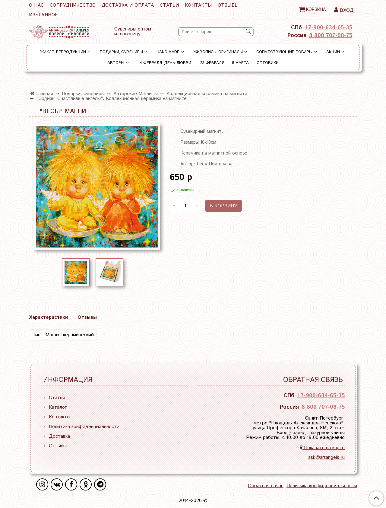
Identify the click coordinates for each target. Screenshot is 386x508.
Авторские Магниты (135, 93)
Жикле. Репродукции (63, 52)
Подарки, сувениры (121, 52)
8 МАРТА (240, 63)
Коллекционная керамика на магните (206, 93)
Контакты (198, 5)
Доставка (59, 436)
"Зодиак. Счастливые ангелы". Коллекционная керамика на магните (111, 98)
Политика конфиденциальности (84, 426)
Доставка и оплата (128, 5)
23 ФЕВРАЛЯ (212, 63)
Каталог (58, 407)
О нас (36, 5)
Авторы (115, 63)
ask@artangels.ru (326, 457)
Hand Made (168, 52)
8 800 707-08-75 (330, 36)
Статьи (169, 5)
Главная (41, 93)
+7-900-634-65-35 (328, 28)
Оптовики (268, 63)
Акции (333, 52)
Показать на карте (322, 447)
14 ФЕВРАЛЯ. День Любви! (165, 63)
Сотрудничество (73, 5)
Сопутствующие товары (284, 52)
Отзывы (228, 5)
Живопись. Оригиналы (218, 52)
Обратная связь (265, 486)
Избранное (43, 15)
